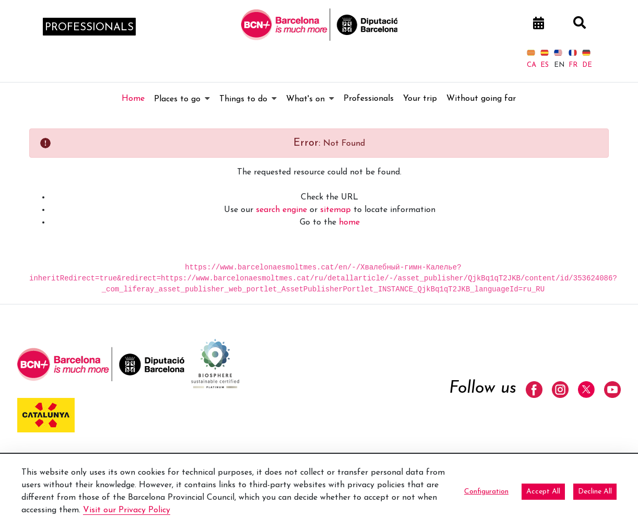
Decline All (595, 492)
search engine (281, 210)
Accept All (543, 492)
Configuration (486, 492)
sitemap (335, 210)
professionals (89, 27)
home (349, 222)
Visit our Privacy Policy (126, 510)
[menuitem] (133, 99)
